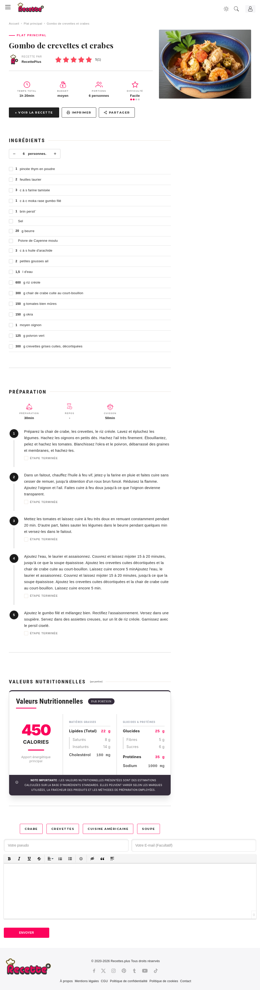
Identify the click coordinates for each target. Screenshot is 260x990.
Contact (185, 981)
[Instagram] (113, 970)
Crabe (31, 829)
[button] (9, 858)
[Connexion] (250, 9)
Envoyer (26, 933)
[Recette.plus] (34, 9)
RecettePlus (31, 62)
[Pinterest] (124, 971)
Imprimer (79, 112)
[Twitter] (103, 970)
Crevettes (62, 829)
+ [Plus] (55, 153)
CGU (104, 981)
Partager (117, 112)
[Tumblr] (134, 970)
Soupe (148, 829)
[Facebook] (94, 971)
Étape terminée (41, 458)
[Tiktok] (156, 970)
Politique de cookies (164, 981)
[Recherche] (236, 9)
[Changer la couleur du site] (226, 9)
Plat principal (33, 23)
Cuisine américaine (108, 829)
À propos (66, 981)
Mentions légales (87, 981)
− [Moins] (14, 153)
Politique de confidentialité (129, 981)
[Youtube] (145, 970)
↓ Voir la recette (34, 112)
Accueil (14, 23)
